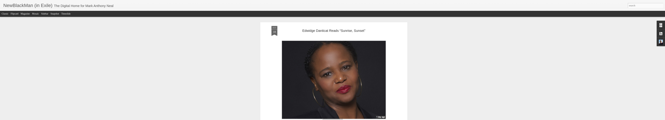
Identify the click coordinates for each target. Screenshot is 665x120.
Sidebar (44, 13)
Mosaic (35, 13)
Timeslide (66, 13)
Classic (5, 13)
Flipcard (14, 13)
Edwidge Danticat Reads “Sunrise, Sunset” (333, 30)
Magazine (25, 13)
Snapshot (55, 13)
